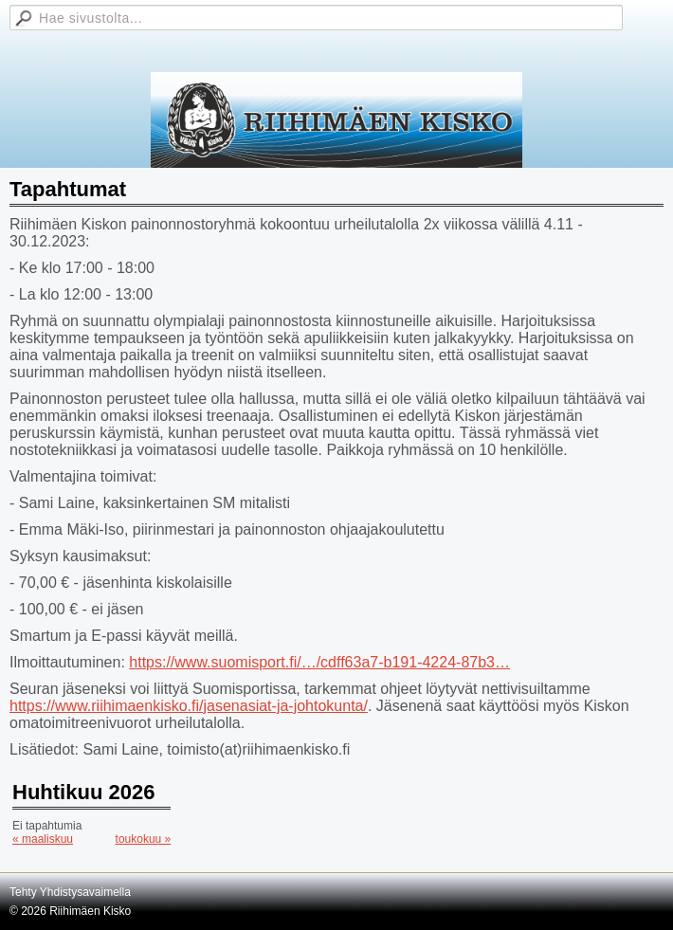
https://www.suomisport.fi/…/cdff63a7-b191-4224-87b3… (319, 662)
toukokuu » (144, 839)
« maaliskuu (42, 839)
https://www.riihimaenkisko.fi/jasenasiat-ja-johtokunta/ (188, 706)
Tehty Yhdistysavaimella (70, 892)
